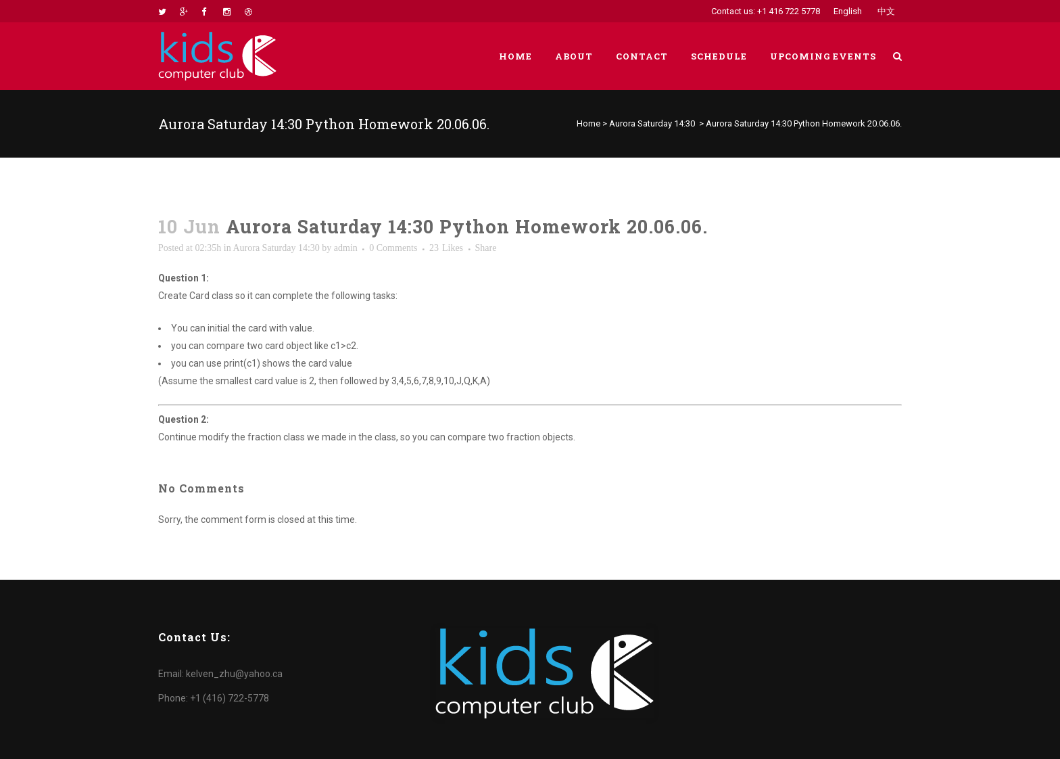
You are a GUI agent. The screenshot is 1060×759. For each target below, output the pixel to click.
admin (346, 248)
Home (588, 123)
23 (446, 248)
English (848, 11)
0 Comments (393, 248)
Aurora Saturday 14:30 (652, 123)
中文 (886, 11)
